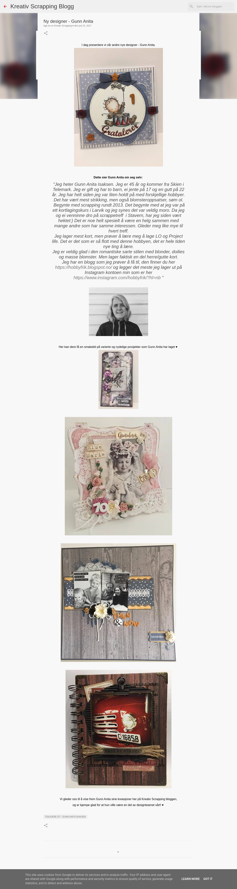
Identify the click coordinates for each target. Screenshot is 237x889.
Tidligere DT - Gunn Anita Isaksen (65, 816)
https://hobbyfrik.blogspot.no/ (83, 267)
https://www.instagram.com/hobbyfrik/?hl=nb (117, 277)
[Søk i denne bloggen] (214, 6)
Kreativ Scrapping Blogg (42, 6)
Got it (207, 879)
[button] (46, 33)
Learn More (190, 879)
